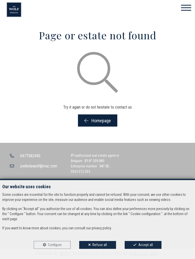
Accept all (145, 245)
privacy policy (101, 228)
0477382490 (30, 155)
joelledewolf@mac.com (38, 166)
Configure (55, 245)
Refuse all (99, 245)
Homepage (97, 120)
